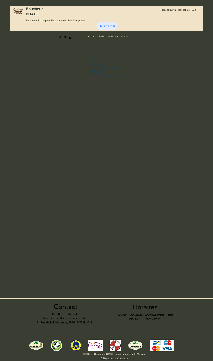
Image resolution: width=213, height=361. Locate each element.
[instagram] (70, 37)
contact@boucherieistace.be (68, 318)
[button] (101, 36)
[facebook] (60, 37)
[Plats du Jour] (107, 26)
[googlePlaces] (65, 37)
